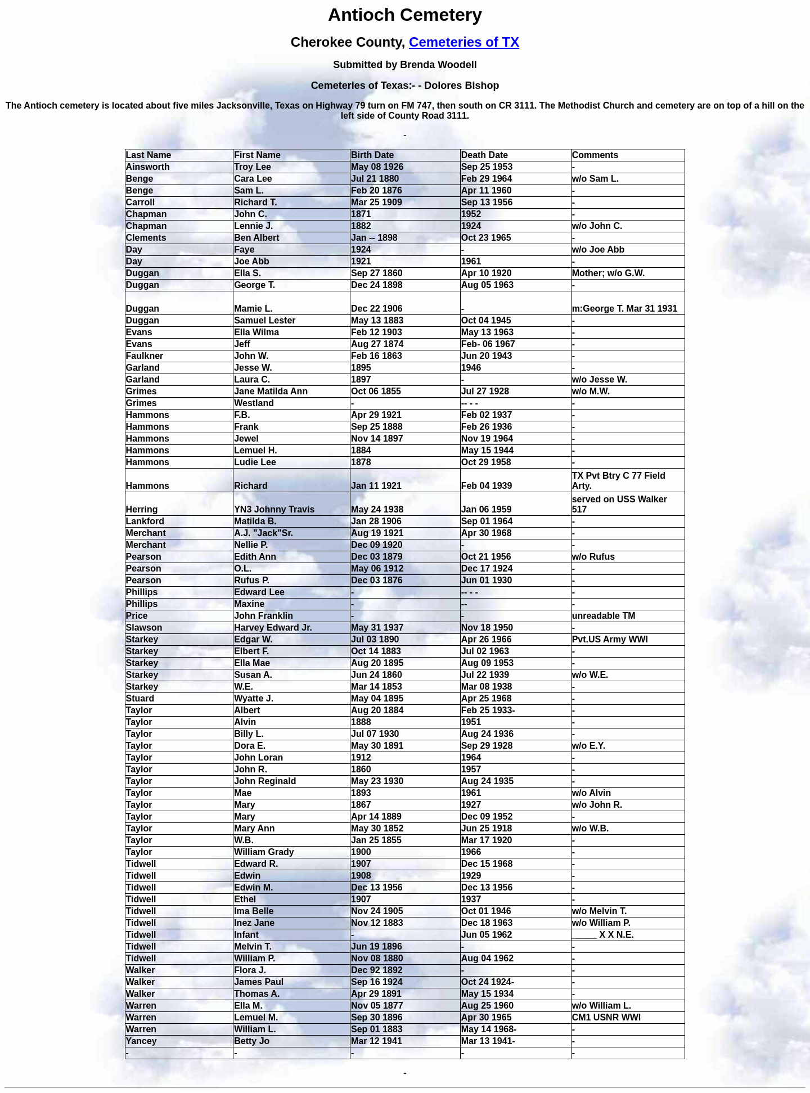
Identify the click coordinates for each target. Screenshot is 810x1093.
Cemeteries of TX (464, 42)
